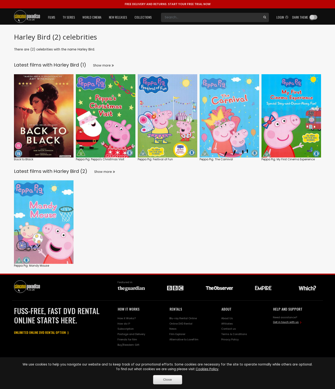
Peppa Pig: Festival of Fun (155, 159)
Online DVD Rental (180, 323)
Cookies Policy (207, 369)
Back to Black (23, 159)
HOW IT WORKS (129, 309)
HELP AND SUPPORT (287, 309)
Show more (103, 65)
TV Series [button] (69, 17)
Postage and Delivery (131, 334)
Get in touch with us (286, 322)
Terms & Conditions (234, 334)
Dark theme (300, 17)
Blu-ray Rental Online (183, 318)
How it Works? (126, 318)
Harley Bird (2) (70, 171)
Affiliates (227, 323)
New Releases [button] (118, 17)
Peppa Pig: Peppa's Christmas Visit (100, 159)
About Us (227, 318)
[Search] (211, 17)
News (173, 329)
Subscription (125, 329)
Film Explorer (177, 334)
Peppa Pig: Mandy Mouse (31, 266)
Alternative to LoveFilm (183, 339)
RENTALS (176, 309)
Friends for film (127, 339)
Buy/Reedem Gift (128, 345)
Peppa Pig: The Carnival (216, 159)
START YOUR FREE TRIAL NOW (168, 4)
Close (167, 380)
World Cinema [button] (91, 17)
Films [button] (51, 17)
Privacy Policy (230, 339)
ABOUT (226, 309)
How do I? (123, 323)
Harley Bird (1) (70, 65)
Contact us (228, 329)
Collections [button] (143, 17)
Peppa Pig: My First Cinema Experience (288, 159)
